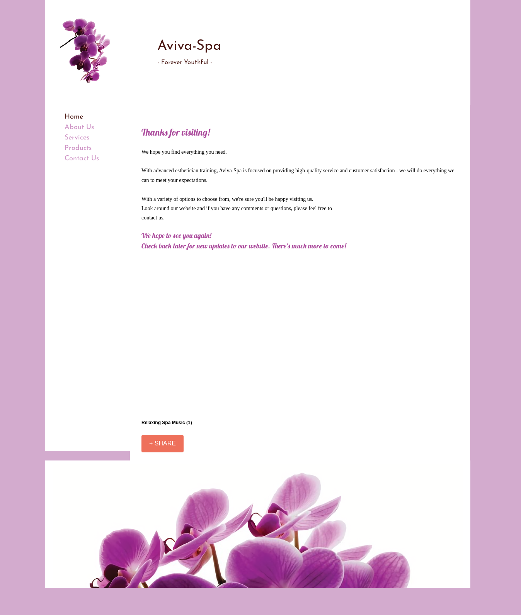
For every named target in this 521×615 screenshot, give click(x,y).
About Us (79, 127)
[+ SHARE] (162, 443)
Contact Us (82, 158)
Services (77, 137)
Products (78, 148)
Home (74, 117)
